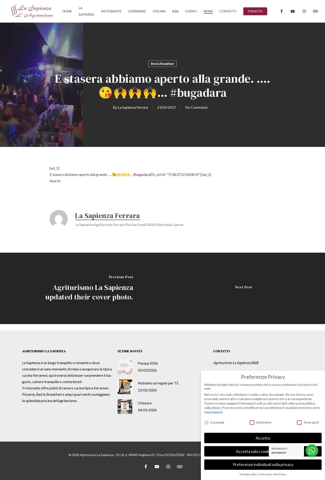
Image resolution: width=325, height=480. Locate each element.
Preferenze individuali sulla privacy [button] (263, 464)
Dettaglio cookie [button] (249, 474)
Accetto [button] (263, 438)
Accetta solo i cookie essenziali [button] (263, 451)
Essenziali (214, 422)
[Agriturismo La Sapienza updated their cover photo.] (81, 288)
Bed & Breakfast (162, 64)
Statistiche (261, 422)
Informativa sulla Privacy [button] (273, 474)
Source (55, 181)
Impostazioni (213, 412)
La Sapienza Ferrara (133, 107)
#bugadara (141, 174)
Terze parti (308, 422)
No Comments (196, 107)
